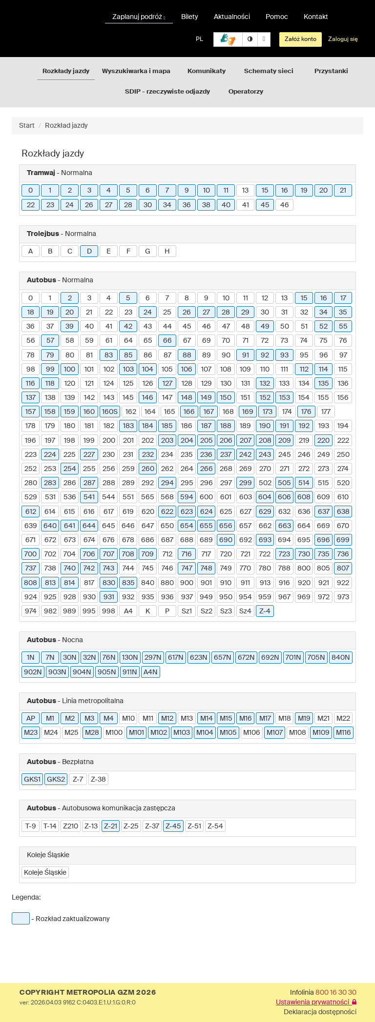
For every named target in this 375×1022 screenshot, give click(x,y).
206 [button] (226, 440)
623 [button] (187, 512)
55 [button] (343, 326)
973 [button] (343, 597)
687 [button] (167, 540)
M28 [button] (92, 732)
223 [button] (31, 455)
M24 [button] (51, 732)
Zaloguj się (343, 39)
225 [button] (69, 455)
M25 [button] (71, 732)
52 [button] (323, 326)
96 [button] (323, 355)
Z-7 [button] (78, 779)
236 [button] (206, 455)
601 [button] (225, 497)
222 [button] (343, 440)
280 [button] (30, 483)
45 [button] (265, 205)
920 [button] (304, 583)
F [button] (128, 251)
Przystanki (331, 71)
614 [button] (50, 512)
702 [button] (50, 554)
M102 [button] (158, 732)
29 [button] (245, 312)
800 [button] (304, 568)
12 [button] (265, 298)
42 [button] (128, 326)
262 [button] (167, 469)
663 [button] (284, 526)
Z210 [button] (70, 826)
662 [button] (265, 526)
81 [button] (89, 355)
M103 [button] (181, 732)
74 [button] (304, 340)
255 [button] (89, 469)
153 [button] (284, 397)
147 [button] (167, 397)
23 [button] (50, 205)
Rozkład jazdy (66, 125)
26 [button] (89, 205)
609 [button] (323, 497)
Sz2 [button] (206, 611)
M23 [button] (31, 732)
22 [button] (31, 205)
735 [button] (324, 554)
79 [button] (50, 355)
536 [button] (69, 497)
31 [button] (284, 312)
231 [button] (128, 455)
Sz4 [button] (245, 611)
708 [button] (128, 554)
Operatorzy (246, 92)
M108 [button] (297, 732)
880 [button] (167, 583)
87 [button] (167, 355)
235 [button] (187, 455)
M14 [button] (206, 718)
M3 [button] (89, 718)
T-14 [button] (50, 826)
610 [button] (343, 497)
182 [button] (109, 426)
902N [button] (33, 672)
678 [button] (128, 540)
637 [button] (324, 512)
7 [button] (167, 190)
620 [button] (148, 512)
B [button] (50, 251)
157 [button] (30, 412)
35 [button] (343, 312)
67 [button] (187, 340)
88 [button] (187, 355)
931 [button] (109, 597)
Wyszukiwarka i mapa (136, 71)
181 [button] (89, 426)
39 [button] (69, 326)
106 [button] (186, 369)
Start (27, 125)
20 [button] (323, 190)
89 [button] (206, 355)
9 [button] (187, 190)
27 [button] (108, 205)
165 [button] (169, 412)
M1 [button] (50, 718)
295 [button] (187, 483)
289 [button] (128, 483)
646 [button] (128, 526)
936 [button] (167, 597)
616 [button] (89, 512)
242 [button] (245, 455)
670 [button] (343, 526)
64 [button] (128, 340)
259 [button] (128, 469)
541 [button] (89, 497)
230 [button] (109, 455)
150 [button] (225, 397)
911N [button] (130, 672)
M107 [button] (275, 732)
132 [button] (265, 383)
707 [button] (108, 554)
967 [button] (284, 597)
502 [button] (265, 483)
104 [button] (147, 369)
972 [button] (324, 597)
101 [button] (89, 369)
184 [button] (147, 426)
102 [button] (109, 369)
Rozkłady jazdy (65, 71)
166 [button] (189, 412)
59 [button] (89, 340)
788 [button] (284, 568)
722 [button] (265, 554)
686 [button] (147, 540)
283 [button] (50, 483)
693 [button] (265, 540)
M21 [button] (323, 718)
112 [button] (304, 369)
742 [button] (89, 568)
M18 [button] (284, 718)
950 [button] (225, 597)
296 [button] (206, 483)
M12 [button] (167, 718)
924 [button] (30, 597)
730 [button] (304, 554)
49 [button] (265, 326)
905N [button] (107, 672)
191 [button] (284, 426)
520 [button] (343, 483)
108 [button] (225, 369)
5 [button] (128, 190)
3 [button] (89, 190)
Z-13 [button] (91, 826)
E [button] (108, 251)
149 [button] (206, 397)
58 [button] (69, 340)
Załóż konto (300, 39)
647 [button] (148, 526)
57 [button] (50, 340)
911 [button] (245, 583)
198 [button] (69, 440)
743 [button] (108, 568)
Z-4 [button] (265, 611)
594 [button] (186, 497)
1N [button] (31, 657)
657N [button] (222, 657)
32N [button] (89, 657)
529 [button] (30, 497)
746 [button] (167, 568)
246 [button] (304, 455)
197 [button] (50, 440)
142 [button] (89, 397)
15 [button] (265, 190)
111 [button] (284, 369)
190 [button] (265, 426)
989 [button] (69, 611)
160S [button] (110, 412)
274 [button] (343, 469)
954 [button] (245, 597)
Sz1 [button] (187, 611)
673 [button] (70, 540)
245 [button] (284, 455)
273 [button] (323, 469)
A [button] (30, 251)
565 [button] (147, 497)
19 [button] (304, 190)
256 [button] (109, 469)
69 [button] (206, 340)
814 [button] (69, 583)
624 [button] (206, 512)
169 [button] (247, 412)
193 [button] (323, 426)
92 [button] (265, 355)
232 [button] (148, 455)
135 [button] (323, 383)
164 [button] (150, 412)
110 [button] (265, 369)
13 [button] (245, 190)
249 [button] (323, 455)
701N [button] (293, 657)
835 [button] (128, 583)
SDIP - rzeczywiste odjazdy (167, 92)
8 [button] (187, 298)
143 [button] (109, 397)
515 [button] (323, 483)
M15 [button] (226, 718)
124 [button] (109, 383)
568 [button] (167, 497)
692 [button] (245, 540)
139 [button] (69, 397)
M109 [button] (321, 732)
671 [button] (30, 540)
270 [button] (265, 469)
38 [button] (206, 205)
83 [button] (108, 355)
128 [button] (187, 383)
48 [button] (245, 326)
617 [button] (109, 512)
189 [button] (245, 426)
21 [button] (343, 190)
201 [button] (128, 440)
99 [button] (50, 369)
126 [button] (148, 383)
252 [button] (30, 469)
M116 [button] (343, 732)
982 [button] (50, 611)
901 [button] (206, 583)
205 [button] (206, 440)
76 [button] (343, 340)
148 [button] (186, 397)
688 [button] (186, 540)
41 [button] (245, 205)
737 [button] (30, 568)
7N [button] (50, 657)
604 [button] (264, 497)
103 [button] (128, 369)
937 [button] (187, 597)
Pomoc (277, 17)
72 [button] (265, 340)
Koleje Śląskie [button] (45, 872)
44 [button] (167, 326)
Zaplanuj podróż (139, 17)
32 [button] (304, 312)
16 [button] (284, 190)
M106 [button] (251, 732)
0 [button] (30, 190)
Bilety (189, 17)
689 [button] (206, 540)
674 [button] (89, 540)
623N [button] (199, 657)
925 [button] (50, 597)
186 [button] (186, 426)
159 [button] (69, 412)
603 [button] (245, 497)
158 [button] (50, 412)
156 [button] (343, 397)
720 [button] (226, 554)
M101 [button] (136, 732)
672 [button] (50, 540)
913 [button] (265, 583)
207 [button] (245, 440)
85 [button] (128, 355)
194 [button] (343, 426)
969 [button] (304, 597)
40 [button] (226, 205)
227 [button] (89, 455)
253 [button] (50, 469)
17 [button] (343, 298)
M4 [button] (109, 718)
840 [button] (147, 583)
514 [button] (304, 483)
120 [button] (69, 383)
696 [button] (323, 540)
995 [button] (89, 611)
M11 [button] (148, 718)
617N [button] (176, 657)
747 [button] (187, 568)
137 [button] (31, 397)
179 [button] (50, 426)
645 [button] (108, 526)
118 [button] (50, 383)
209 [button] (284, 440)
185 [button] (167, 426)
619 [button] (128, 512)
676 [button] (109, 540)
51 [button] (304, 326)
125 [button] (128, 383)
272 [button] (304, 469)
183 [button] (128, 426)
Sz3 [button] (226, 611)
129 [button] (206, 383)
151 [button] (245, 397)
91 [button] (245, 355)
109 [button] (245, 369)
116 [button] (30, 383)
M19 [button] (304, 718)
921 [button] (323, 583)
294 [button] (167, 483)
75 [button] (324, 340)
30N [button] (70, 657)
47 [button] (226, 326)
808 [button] (30, 583)
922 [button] (343, 583)
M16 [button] (245, 718)
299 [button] (245, 483)
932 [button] (128, 597)
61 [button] (108, 340)
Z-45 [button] (173, 826)
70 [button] (226, 340)
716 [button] (187, 554)
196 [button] (30, 440)
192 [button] (304, 426)
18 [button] (30, 312)
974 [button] (31, 611)
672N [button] (246, 657)
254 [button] (69, 469)
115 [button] (343, 369)
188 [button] (225, 426)
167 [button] (209, 412)
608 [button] (304, 497)
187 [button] (206, 426)
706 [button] (89, 554)
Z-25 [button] (131, 826)
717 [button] (206, 554)
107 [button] (206, 369)
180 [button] (69, 426)
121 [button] (89, 383)
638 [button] (343, 512)
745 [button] (148, 568)
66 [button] (167, 340)
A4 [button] (128, 611)
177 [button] (326, 412)
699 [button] (343, 540)
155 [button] (323, 397)
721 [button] (245, 554)
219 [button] (304, 440)
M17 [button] (265, 718)
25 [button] (167, 312)
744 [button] (128, 568)
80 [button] (69, 355)
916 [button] (284, 583)
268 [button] (226, 469)
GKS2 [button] (56, 779)
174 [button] (287, 412)
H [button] (167, 251)
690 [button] (225, 540)
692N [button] (270, 657)
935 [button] (148, 597)
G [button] (147, 251)
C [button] (69, 251)
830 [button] (109, 583)
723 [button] (284, 554)
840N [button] (341, 657)
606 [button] (284, 497)
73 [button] (284, 340)
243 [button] (265, 455)
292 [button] (148, 483)
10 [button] (206, 190)
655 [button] (206, 526)
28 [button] (128, 205)
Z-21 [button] (110, 826)
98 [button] (30, 369)
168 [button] (228, 412)
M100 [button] (114, 732)
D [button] (89, 251)
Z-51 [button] (194, 826)
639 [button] (30, 526)
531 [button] (50, 497)
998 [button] (108, 611)
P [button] (167, 611)
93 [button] (284, 355)
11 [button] (226, 190)
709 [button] (148, 554)
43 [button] (148, 326)
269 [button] (245, 469)
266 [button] (206, 469)
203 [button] (167, 440)
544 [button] (108, 497)
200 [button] (109, 440)
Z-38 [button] (98, 779)
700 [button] (30, 554)
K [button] (148, 611)
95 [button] (304, 355)
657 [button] (245, 526)
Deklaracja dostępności (320, 1012)
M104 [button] (204, 732)
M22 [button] (343, 718)
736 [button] (343, 554)
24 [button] (69, 205)
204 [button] (187, 440)
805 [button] (323, 568)
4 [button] (108, 190)
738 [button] (50, 568)
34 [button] (167, 205)
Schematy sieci (268, 71)
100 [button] (69, 369)
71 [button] (246, 340)
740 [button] (70, 568)
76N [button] (109, 657)
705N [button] (316, 657)
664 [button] (304, 526)
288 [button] (109, 483)
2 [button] (70, 190)
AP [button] (30, 718)
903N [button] (57, 672)
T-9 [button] (30, 826)
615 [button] (69, 512)
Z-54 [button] (215, 826)
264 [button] (187, 469)
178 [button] (30, 426)
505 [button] (284, 483)
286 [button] (69, 483)
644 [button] (89, 526)
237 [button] (225, 455)
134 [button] (304, 383)
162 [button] (130, 412)
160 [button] (89, 412)
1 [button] (50, 190)
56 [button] (30, 340)
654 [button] (186, 526)
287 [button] (89, 483)
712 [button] (167, 554)
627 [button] (245, 512)
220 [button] (323, 440)
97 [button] (343, 355)
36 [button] (187, 205)
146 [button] (147, 397)
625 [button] (226, 512)
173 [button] (267, 412)
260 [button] (148, 469)
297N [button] (153, 657)
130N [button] (130, 657)
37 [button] (50, 326)
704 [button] (69, 554)
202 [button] (148, 440)
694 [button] (284, 540)
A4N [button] (151, 672)
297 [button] (226, 483)
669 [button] (323, 526)
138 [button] (50, 397)
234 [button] (167, 455)
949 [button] (206, 597)
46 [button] (284, 205)
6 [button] (148, 190)
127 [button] (167, 383)
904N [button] (82, 672)
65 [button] (148, 340)
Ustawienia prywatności (316, 1002)
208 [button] (265, 440)
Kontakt (316, 17)
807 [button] (343, 568)
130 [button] (226, 383)
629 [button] (265, 512)
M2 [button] (70, 718)
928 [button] (69, 597)
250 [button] (343, 455)
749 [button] (226, 568)
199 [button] (89, 440)
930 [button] (89, 597)
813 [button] (50, 583)
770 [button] (245, 568)
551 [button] (128, 497)
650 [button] (167, 526)
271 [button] (285, 469)
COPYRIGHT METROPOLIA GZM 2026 (88, 992)
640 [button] (50, 526)
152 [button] (265, 397)
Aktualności (232, 17)
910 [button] (225, 583)
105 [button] (167, 369)
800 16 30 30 (335, 992)
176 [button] (306, 412)
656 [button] (225, 526)
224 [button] (50, 455)
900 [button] (186, 583)
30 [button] (148, 205)
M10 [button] (128, 718)
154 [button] (304, 397)
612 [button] (30, 512)
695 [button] (304, 540)
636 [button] (304, 512)
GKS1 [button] (32, 779)
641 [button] (69, 526)
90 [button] (226, 355)
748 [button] (206, 568)
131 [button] (245, 383)
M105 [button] (228, 732)
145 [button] (128, 397)
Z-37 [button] (152, 826)
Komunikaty (207, 71)
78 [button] (31, 355)
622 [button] (167, 512)
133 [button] (284, 383)
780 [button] (265, 568)
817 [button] (89, 583)
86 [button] (148, 355)
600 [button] (206, 497)
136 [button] (343, 383)
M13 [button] (187, 718)
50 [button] (284, 326)
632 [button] (284, 512)
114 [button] (323, 369)
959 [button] (264, 597)
